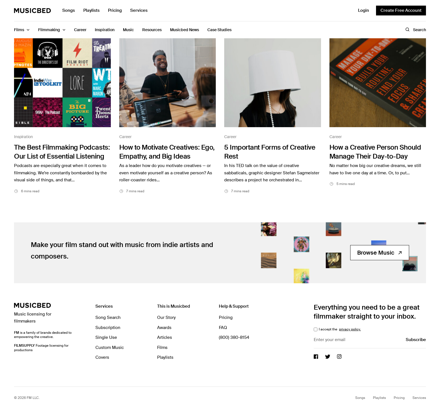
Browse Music (379, 252)
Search (415, 29)
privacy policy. (350, 329)
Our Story (166, 317)
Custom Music (109, 347)
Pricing (115, 10)
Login (363, 10)
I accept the (339, 329)
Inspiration (23, 136)
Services (139, 10)
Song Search (108, 317)
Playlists (91, 10)
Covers (102, 357)
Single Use (106, 337)
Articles (164, 337)
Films (162, 347)
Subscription (107, 327)
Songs (68, 10)
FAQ (223, 327)
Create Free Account (401, 10)
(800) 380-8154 (234, 337)
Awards (164, 327)
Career (125, 136)
